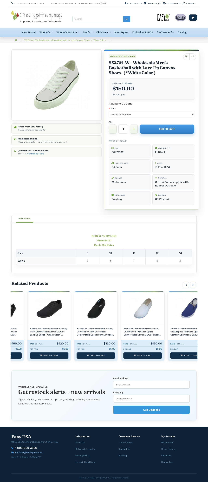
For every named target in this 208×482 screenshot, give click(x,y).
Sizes (113, 108)
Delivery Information (85, 449)
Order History (168, 449)
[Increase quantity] (134, 129)
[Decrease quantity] (113, 129)
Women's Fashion (66, 32)
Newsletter (166, 462)
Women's (44, 32)
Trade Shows (125, 442)
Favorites (166, 455)
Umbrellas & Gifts (142, 32)
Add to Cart (167, 129)
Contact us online (35, 153)
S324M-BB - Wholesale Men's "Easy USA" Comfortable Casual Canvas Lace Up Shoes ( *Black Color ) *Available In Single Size (80, 332)
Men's (86, 32)
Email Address (120, 378)
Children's (102, 32)
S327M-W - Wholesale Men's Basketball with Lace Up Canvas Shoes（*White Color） (65, 40)
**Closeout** (165, 32)
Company (118, 392)
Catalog (182, 32)
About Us (80, 442)
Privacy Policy (82, 455)
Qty (110, 122)
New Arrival (28, 32)
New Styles (121, 32)
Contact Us (124, 449)
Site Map (123, 455)
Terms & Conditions (85, 462)
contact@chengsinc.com (26, 452)
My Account (167, 442)
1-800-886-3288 (39, 150)
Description (24, 218)
